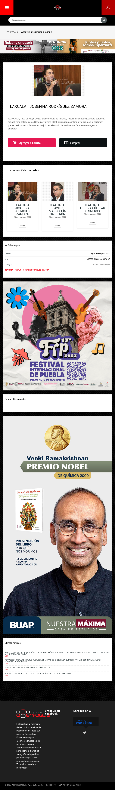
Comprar (72, 143)
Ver (22, 225)
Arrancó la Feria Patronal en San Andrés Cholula (27, 667)
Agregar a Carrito (27, 143)
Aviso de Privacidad (36, 784)
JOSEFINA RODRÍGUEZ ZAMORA (36, 269)
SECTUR (18, 269)
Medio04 (58, 784)
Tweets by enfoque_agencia (84, 721)
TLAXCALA (9, 269)
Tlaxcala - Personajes (101, 264)
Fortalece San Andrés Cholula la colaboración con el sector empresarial (38, 673)
